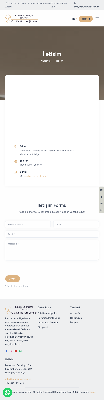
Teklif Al (86, 18)
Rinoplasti (43, 327)
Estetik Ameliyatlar (47, 313)
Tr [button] (73, 19)
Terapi (92, 392)
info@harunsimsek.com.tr (86, 5)
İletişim (74, 322)
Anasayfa (46, 60)
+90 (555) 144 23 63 (59, 5)
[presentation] (25, 268)
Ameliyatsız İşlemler (48, 322)
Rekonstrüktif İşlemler (49, 317)
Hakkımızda (76, 317)
